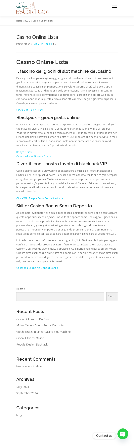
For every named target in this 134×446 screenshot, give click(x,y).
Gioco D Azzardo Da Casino (34, 319)
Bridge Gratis (23, 152)
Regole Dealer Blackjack (32, 344)
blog (19, 415)
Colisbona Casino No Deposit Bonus (37, 268)
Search (20, 288)
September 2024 (27, 393)
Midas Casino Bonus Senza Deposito (40, 325)
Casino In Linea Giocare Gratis (33, 156)
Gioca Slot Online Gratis (29, 110)
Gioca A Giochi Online (30, 338)
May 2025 (22, 387)
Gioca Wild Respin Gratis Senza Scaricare (39, 198)
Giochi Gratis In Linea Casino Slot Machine (43, 332)
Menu (114, 7)
